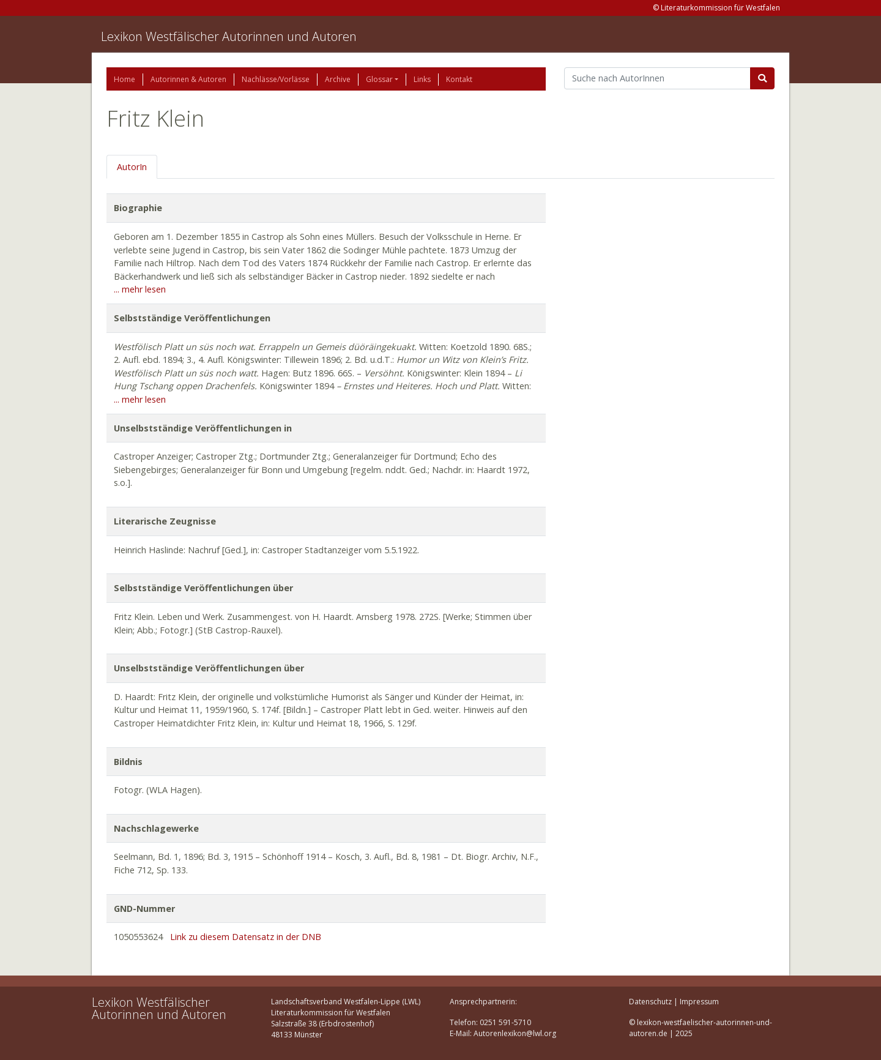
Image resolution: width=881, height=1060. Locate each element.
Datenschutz (650, 1001)
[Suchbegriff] (657, 78)
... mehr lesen (140, 289)
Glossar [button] (379, 79)
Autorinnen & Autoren (188, 79)
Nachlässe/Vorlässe (276, 79)
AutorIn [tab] (132, 167)
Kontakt (459, 79)
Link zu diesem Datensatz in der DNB (245, 936)
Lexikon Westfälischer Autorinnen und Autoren (229, 36)
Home (124, 79)
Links (422, 79)
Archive (338, 79)
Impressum (699, 1001)
